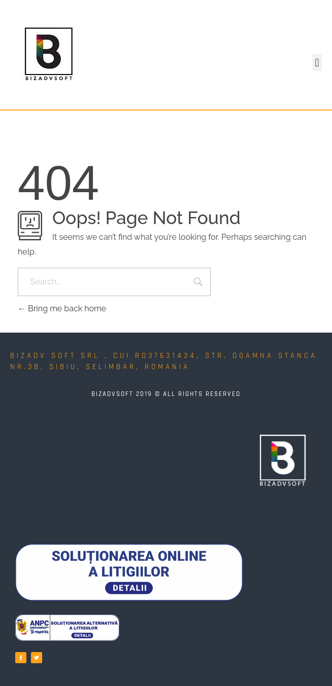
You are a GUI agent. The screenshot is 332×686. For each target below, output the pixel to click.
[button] (317, 62)
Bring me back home (62, 308)
